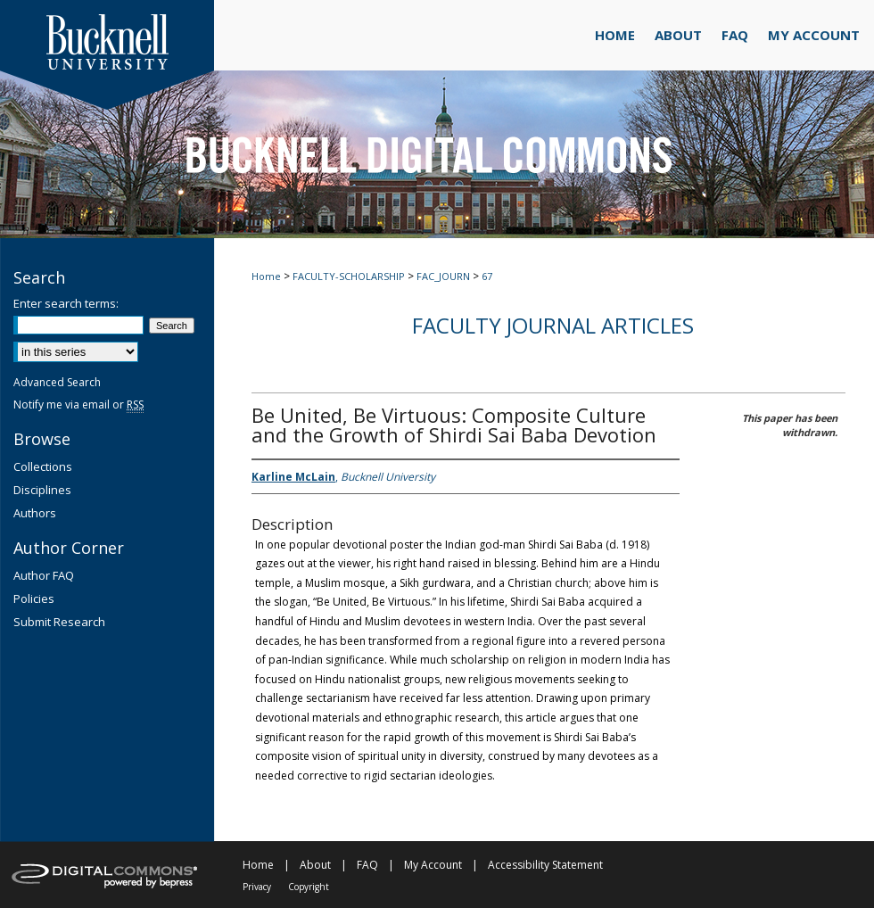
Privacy (257, 886)
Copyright (308, 886)
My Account (433, 864)
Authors (34, 513)
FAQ (367, 864)
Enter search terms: (66, 303)
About (315, 864)
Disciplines (42, 490)
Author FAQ (43, 575)
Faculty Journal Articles (553, 325)
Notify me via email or (78, 404)
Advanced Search (57, 382)
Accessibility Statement (545, 864)
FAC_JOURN (443, 276)
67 (487, 276)
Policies (33, 598)
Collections (42, 466)
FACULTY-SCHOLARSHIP (349, 276)
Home (266, 276)
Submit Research (59, 622)
